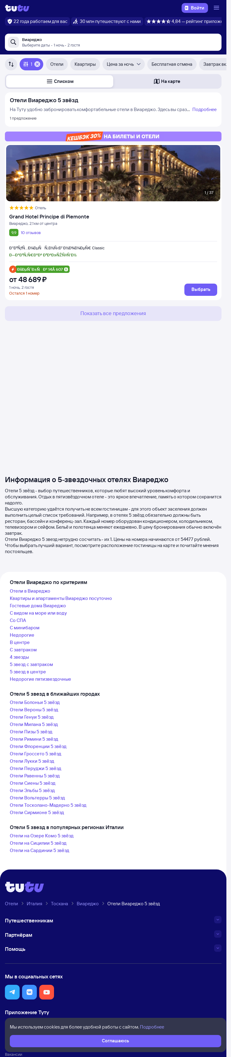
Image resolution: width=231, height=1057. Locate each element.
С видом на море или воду (38, 613)
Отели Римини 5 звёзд (34, 739)
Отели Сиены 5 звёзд (33, 783)
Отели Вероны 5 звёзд (34, 710)
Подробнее (204, 109)
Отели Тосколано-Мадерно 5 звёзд (48, 805)
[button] (59, 81)
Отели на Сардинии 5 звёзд (39, 850)
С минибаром (25, 628)
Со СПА (18, 620)
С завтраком (23, 650)
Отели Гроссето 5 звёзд (35, 754)
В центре (20, 642)
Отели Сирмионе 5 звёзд (37, 812)
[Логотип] (17, 7)
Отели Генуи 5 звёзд (32, 717)
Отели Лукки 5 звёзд (32, 761)
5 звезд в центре (28, 672)
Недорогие (22, 635)
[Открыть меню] (217, 8)
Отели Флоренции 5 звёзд (38, 746)
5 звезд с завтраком (31, 664)
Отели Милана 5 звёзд (34, 724)
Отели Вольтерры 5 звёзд (37, 798)
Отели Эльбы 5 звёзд (32, 790)
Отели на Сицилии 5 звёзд (38, 843)
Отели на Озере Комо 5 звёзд (42, 836)
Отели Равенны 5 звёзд (35, 776)
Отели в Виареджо (30, 591)
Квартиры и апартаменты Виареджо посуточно (61, 598)
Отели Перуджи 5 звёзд (35, 768)
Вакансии (13, 1054)
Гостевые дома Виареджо (38, 606)
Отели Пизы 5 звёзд (31, 732)
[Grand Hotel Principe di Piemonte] (113, 216)
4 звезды (19, 657)
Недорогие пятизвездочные (40, 679)
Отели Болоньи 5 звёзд (35, 702)
